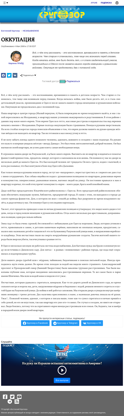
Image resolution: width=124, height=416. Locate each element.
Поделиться (27, 75)
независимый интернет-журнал (62, 20)
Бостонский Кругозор (19, 409)
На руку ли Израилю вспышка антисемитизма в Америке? (62, 363)
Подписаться (73, 81)
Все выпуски (62, 380)
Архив (94, 3)
